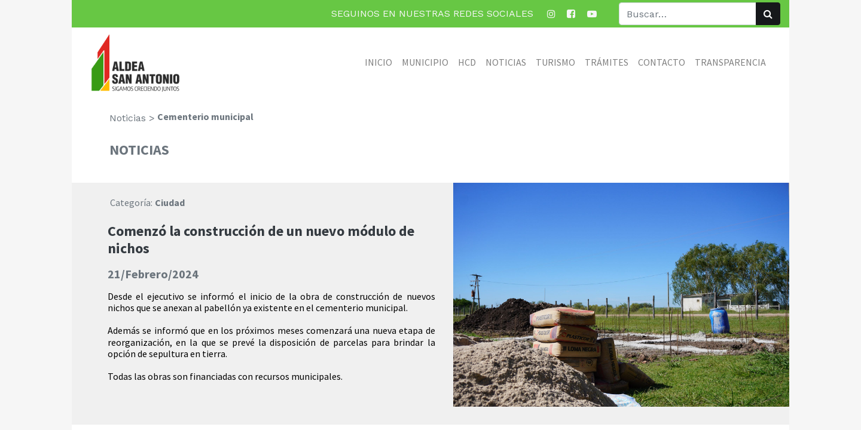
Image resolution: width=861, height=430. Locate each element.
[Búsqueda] (768, 13)
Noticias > (132, 118)
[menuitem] (378, 62)
